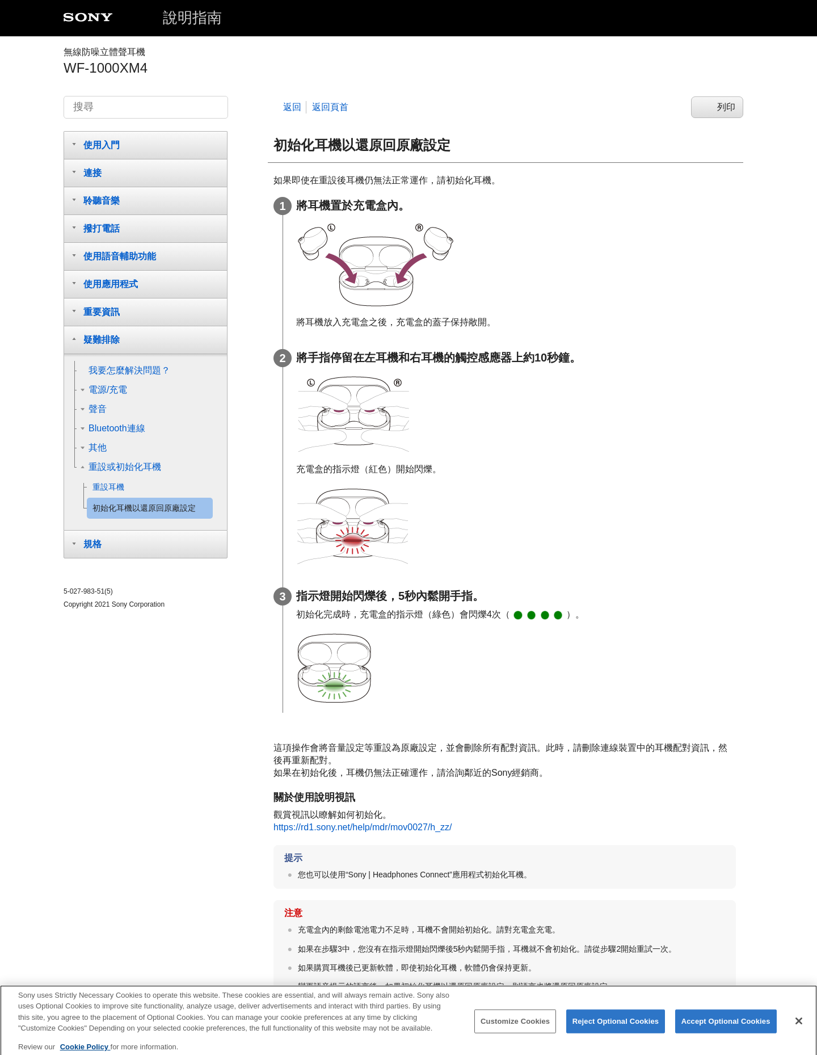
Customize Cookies (515, 1028)
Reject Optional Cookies (615, 1028)
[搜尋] (146, 107)
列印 (726, 107)
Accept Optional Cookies (725, 1028)
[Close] (798, 1027)
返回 (292, 107)
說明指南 (192, 17)
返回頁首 (330, 107)
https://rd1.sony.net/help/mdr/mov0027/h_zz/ (362, 827)
